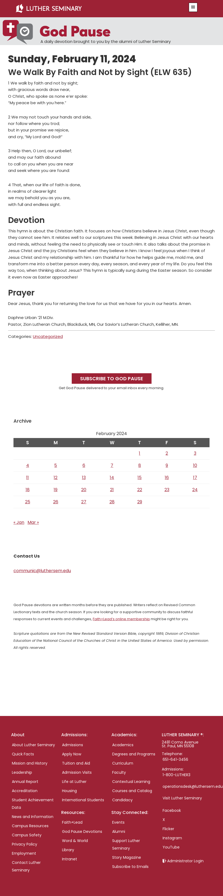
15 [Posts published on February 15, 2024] (140, 477)
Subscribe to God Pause (111, 378)
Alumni (118, 831)
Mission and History (29, 763)
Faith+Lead (72, 822)
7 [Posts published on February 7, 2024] (112, 465)
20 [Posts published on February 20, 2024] (83, 490)
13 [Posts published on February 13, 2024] (84, 477)
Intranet (69, 859)
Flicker (168, 828)
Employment (24, 853)
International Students (83, 800)
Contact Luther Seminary (26, 866)
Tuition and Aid (76, 763)
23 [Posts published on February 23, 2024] (166, 490)
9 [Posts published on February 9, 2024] (167, 465)
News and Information (32, 816)
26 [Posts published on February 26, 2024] (55, 502)
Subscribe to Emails (130, 866)
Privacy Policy (24, 844)
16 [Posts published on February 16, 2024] (167, 477)
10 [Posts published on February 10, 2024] (195, 465)
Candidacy (122, 800)
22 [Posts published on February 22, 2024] (139, 490)
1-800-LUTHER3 (176, 775)
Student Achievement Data (33, 803)
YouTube (171, 847)
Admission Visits (77, 772)
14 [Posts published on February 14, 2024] (112, 477)
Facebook (172, 810)
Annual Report (25, 781)
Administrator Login (185, 861)
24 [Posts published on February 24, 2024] (195, 490)
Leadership (22, 772)
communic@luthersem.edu (42, 571)
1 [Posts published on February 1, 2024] (139, 453)
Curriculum (122, 763)
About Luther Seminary (33, 745)
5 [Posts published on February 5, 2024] (55, 465)
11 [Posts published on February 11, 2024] (27, 477)
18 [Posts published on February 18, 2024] (28, 490)
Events (118, 822)
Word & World (75, 840)
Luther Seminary (94, 9)
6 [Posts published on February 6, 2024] (84, 465)
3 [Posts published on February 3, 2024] (195, 453)
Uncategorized (48, 336)
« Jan (18, 522)
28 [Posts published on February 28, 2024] (112, 502)
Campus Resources (30, 826)
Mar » (33, 522)
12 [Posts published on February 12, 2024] (55, 477)
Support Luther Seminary (126, 844)
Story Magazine (126, 857)
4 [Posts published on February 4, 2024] (27, 465)
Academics (122, 745)
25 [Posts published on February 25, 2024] (27, 502)
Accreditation (24, 790)
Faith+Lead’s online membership (121, 619)
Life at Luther (74, 781)
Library (68, 850)
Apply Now (71, 754)
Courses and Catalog (132, 790)
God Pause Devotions (82, 831)
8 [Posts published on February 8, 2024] (139, 465)
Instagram (172, 838)
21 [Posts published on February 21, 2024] (112, 490)
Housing (69, 790)
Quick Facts (23, 754)
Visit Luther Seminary (182, 798)
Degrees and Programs (133, 754)
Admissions (72, 745)
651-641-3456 (175, 759)
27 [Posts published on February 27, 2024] (83, 502)
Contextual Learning (131, 781)
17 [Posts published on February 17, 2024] (195, 477)
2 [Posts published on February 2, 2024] (167, 453)
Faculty (119, 772)
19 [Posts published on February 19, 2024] (55, 490)
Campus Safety (27, 835)
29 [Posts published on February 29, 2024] (139, 502)
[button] (193, 7)
